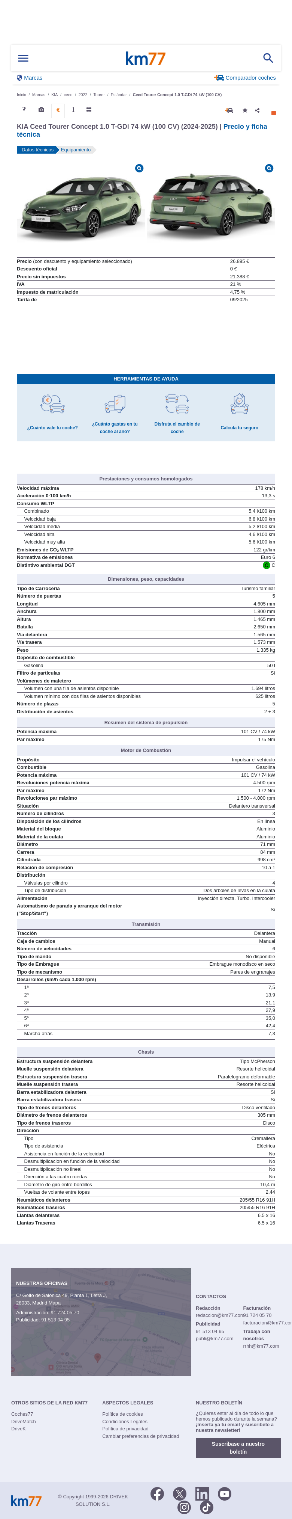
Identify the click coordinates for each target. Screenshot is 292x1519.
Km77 (145, 58)
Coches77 (22, 1414)
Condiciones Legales (124, 1421)
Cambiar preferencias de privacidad (140, 1436)
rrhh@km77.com (261, 1346)
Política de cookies (122, 1414)
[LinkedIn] (202, 1493)
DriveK (18, 1428)
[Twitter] (179, 1493)
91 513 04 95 (55, 1320)
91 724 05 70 (65, 1312)
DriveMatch (23, 1421)
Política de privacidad (125, 1428)
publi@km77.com (215, 1338)
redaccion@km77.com (220, 1315)
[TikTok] (206, 1506)
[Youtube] (224, 1493)
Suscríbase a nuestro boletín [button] (238, 1448)
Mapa (55, 1303)
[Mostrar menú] (23, 58)
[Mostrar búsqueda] (268, 58)
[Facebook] (157, 1493)
